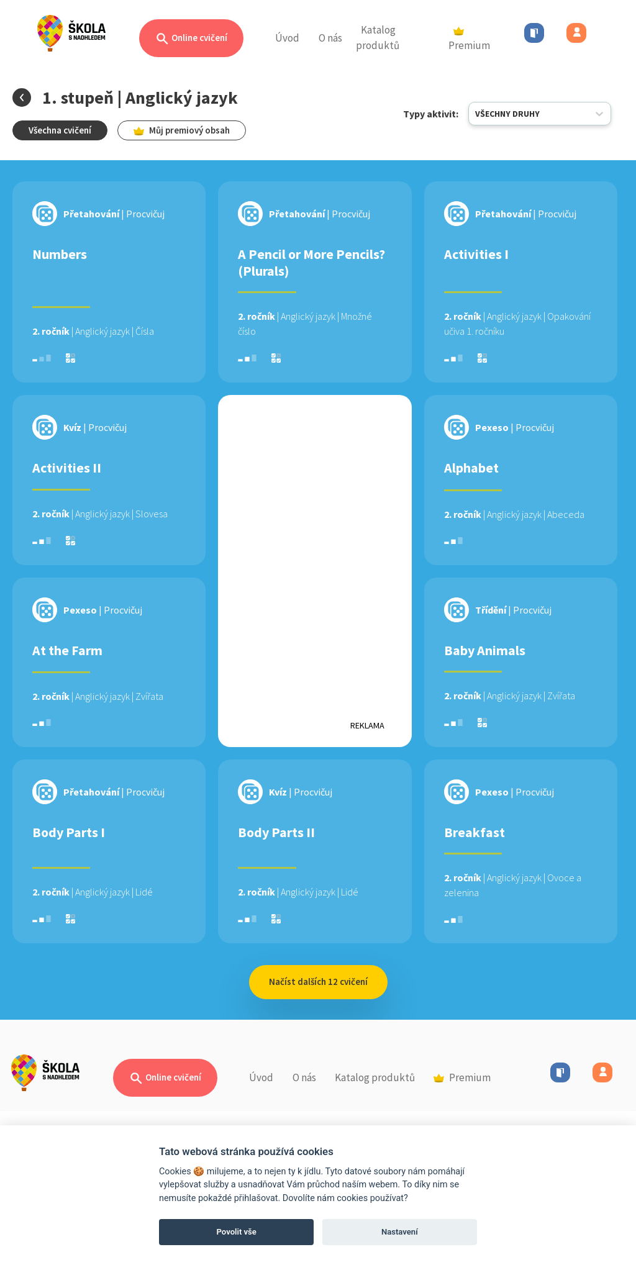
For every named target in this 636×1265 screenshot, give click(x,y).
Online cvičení (191, 39)
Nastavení (399, 1231)
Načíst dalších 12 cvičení (318, 981)
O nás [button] (330, 38)
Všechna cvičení (60, 130)
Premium (469, 40)
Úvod (287, 38)
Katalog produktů (377, 38)
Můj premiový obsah (182, 130)
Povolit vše (237, 1231)
